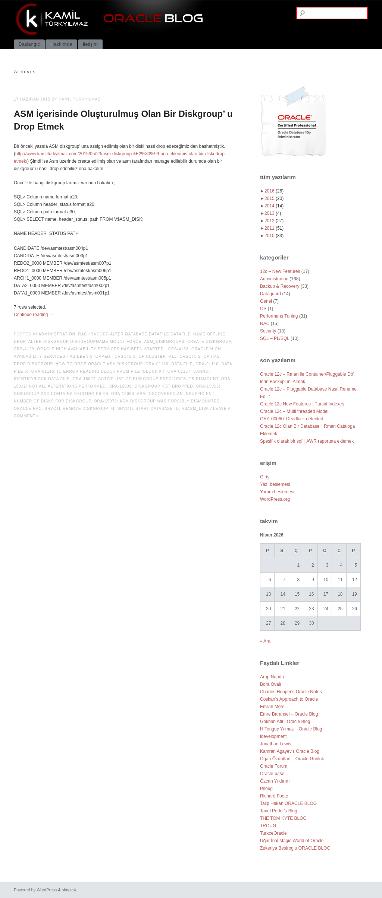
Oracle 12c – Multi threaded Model (294, 411)
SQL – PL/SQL (274, 338)
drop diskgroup (33, 364)
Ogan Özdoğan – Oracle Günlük (292, 758)
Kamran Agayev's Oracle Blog (289, 751)
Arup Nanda (272, 676)
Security (268, 331)
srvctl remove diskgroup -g (80, 409)
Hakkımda (61, 44)
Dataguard (270, 293)
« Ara (265, 641)
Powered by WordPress (35, 890)
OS (263, 308)
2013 (272, 213)
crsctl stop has (199, 356)
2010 (274, 235)
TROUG (268, 825)
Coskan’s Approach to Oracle (289, 699)
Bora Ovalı (270, 684)
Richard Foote (274, 796)
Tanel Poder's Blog (278, 810)
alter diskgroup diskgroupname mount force (85, 342)
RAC (82, 334)
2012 (274, 220)
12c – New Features (280, 271)
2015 (274, 198)
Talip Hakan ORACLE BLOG (288, 803)
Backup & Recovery (279, 286)
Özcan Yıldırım (274, 781)
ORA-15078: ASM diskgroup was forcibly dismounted (157, 401)
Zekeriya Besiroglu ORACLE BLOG (295, 848)
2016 (274, 191)
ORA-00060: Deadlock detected (291, 418)
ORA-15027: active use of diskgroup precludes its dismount (145, 379)
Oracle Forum (273, 766)
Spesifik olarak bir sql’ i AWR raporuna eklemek (307, 441)
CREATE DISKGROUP (209, 342)
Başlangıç (29, 44)
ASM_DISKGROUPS (164, 342)
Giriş (264, 477)
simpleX (69, 890)
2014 (274, 205)
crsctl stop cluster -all (146, 356)
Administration (56, 334)
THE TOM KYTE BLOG (283, 818)
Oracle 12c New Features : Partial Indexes (302, 404)
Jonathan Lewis (275, 743)
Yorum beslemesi (277, 491)
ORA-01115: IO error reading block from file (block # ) (98, 371)
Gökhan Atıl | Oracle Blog (285, 721)
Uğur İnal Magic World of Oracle (292, 840)
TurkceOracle (273, 833)
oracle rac (28, 409)
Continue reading (34, 314)
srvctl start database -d (148, 409)
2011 (274, 228)
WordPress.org (275, 499)
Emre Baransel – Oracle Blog (289, 714)
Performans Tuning (279, 316)
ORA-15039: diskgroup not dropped (151, 386)
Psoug (266, 788)
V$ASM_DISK (195, 409)
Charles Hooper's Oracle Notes (291, 691)
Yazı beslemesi (275, 484)
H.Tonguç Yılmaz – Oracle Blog (291, 729)
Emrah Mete (272, 706)
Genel (266, 301)
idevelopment (273, 736)
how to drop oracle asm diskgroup (99, 364)
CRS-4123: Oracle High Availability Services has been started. (89, 349)
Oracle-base (272, 773)
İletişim (90, 44)
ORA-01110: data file (169, 364)
